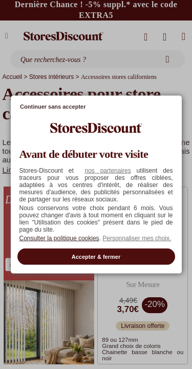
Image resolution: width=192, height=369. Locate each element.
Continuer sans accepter (53, 107)
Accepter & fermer (96, 256)
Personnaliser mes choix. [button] (136, 237)
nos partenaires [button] (107, 170)
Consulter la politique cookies (59, 237)
